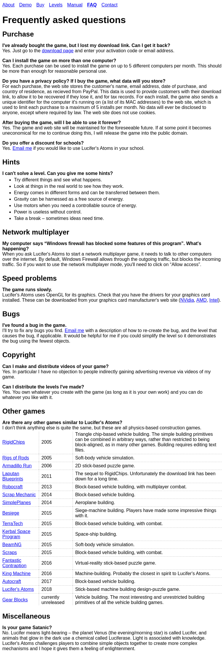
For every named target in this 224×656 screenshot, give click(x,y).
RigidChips (13, 442)
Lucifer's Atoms (18, 589)
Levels (55, 4)
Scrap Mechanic (19, 494)
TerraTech (12, 523)
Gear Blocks (15, 599)
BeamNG (12, 544)
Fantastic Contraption (14, 563)
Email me (22, 148)
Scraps (9, 552)
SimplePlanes (16, 502)
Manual (74, 4)
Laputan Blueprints (12, 476)
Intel (213, 300)
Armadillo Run (17, 465)
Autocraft (11, 581)
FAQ (92, 4)
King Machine (16, 573)
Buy (40, 4)
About (8, 4)
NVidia (187, 300)
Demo (25, 4)
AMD (201, 300)
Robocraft (12, 486)
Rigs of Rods (15, 457)
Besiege (10, 513)
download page (58, 50)
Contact (110, 4)
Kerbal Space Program (16, 534)
